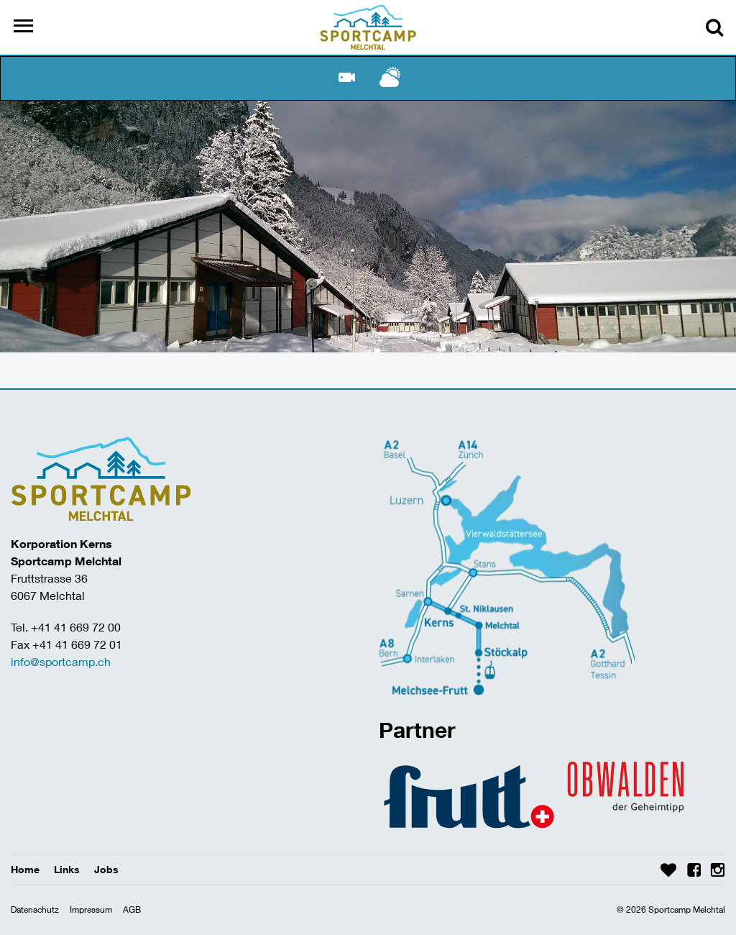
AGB (132, 909)
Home (25, 869)
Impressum (91, 909)
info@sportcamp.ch (61, 661)
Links (67, 869)
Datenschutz (35, 909)
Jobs (106, 869)
